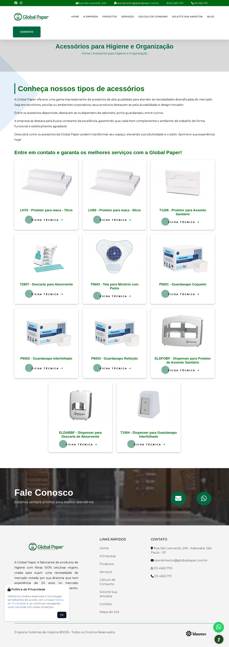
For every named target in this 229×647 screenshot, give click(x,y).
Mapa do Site (109, 612)
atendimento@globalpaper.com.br (136, 3)
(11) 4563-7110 (175, 3)
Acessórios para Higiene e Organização (120, 53)
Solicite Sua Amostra (187, 16)
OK (62, 615)
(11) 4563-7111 (199, 3)
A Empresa (90, 16)
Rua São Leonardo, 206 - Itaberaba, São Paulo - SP (181, 550)
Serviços (127, 16)
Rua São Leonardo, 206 (91, 3)
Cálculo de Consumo (153, 16)
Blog (210, 16)
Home (75, 16)
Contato (26, 31)
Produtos (109, 16)
